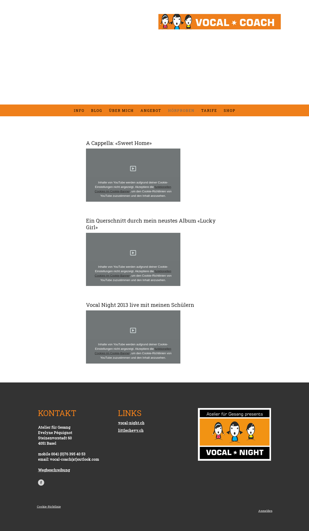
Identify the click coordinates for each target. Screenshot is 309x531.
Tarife (209, 110)
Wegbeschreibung (54, 470)
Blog (96, 110)
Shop (229, 110)
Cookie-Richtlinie (49, 506)
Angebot (150, 110)
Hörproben (181, 110)
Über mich (121, 110)
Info (79, 110)
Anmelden (265, 511)
